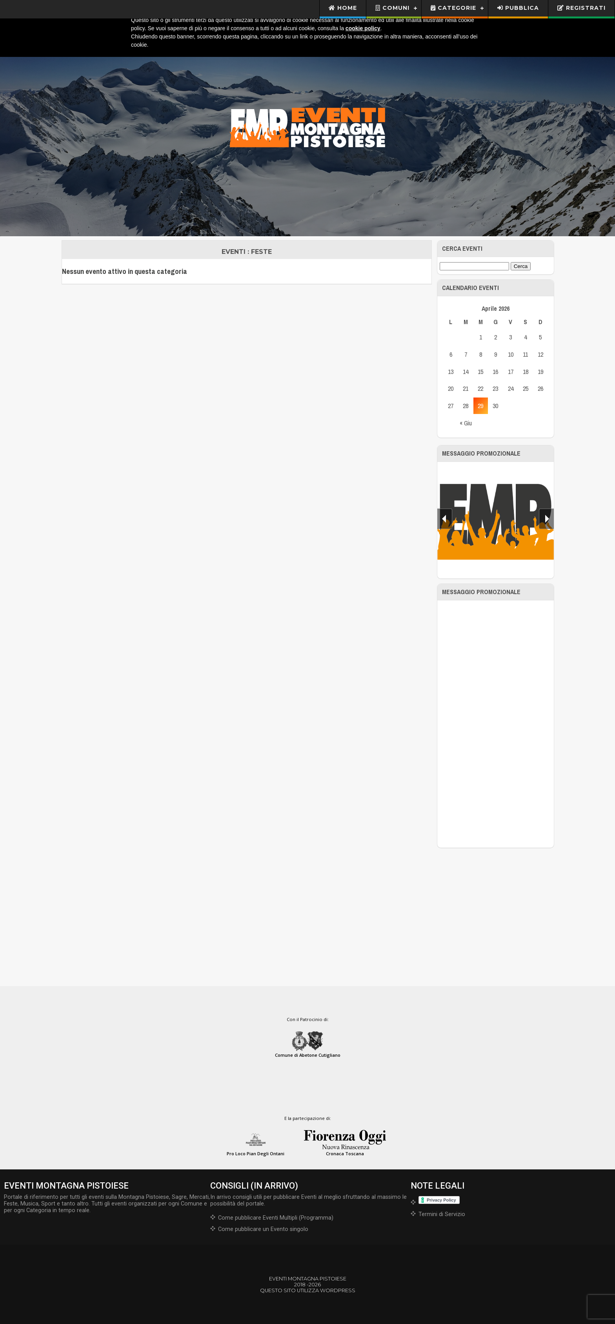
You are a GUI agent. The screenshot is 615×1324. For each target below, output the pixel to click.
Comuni (392, 7)
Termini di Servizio (441, 1214)
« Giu (466, 423)
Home (343, 7)
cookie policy (363, 28)
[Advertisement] (495, 724)
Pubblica (518, 7)
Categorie (453, 7)
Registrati (581, 7)
